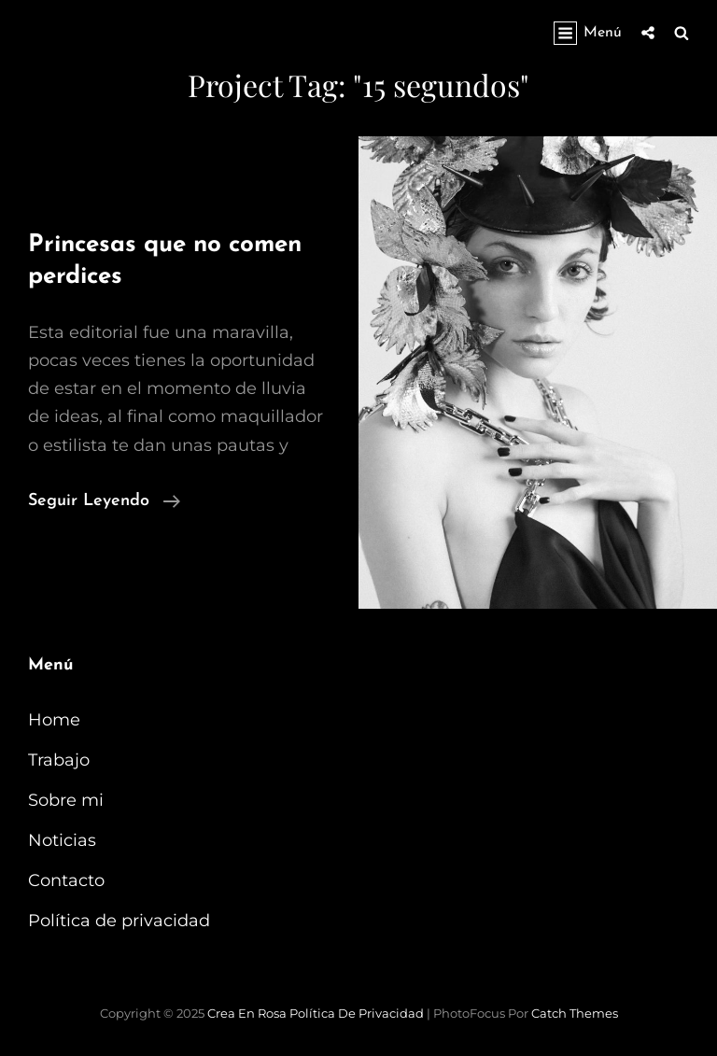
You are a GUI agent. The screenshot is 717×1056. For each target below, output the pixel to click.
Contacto (66, 880)
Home (54, 720)
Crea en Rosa (247, 1013)
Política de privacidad (119, 920)
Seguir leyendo (104, 501)
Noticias (62, 840)
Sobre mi (66, 800)
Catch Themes (574, 1013)
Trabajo (59, 760)
